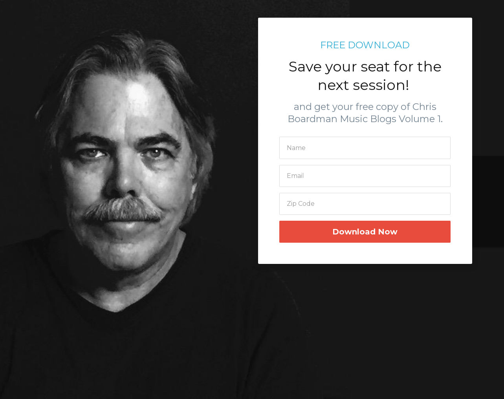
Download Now (365, 231)
